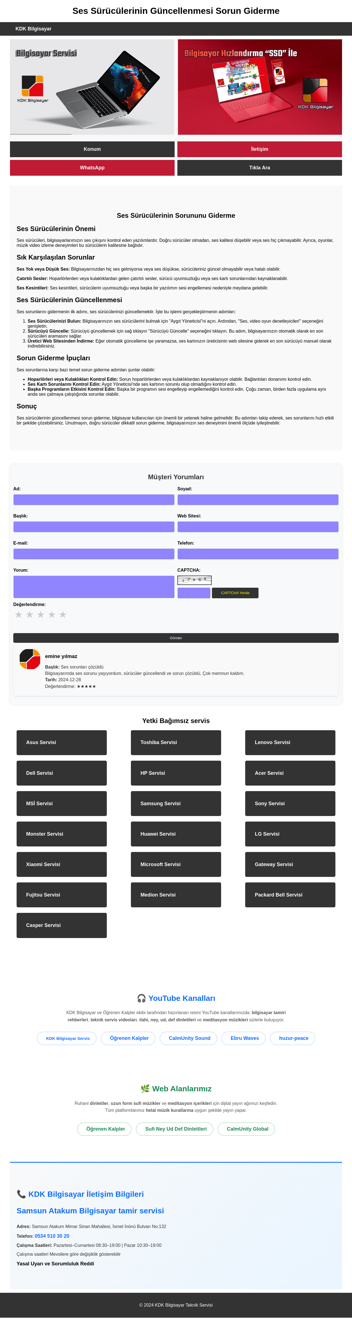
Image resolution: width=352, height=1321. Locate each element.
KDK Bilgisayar (33, 29)
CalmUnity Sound (190, 1041)
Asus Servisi (41, 745)
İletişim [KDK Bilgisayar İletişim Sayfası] (259, 149)
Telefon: (185, 543)
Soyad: (184, 488)
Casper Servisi (43, 928)
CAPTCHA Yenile (235, 593)
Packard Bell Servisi (278, 898)
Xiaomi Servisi (43, 868)
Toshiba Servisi (159, 745)
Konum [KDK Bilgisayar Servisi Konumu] (92, 149)
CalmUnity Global (247, 1132)
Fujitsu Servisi (43, 898)
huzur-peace (294, 1041)
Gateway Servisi (274, 868)
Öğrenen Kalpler (129, 1041)
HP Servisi (153, 776)
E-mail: (20, 543)
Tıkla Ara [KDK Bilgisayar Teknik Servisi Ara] (259, 167)
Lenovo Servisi (272, 745)
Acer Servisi (269, 776)
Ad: (17, 488)
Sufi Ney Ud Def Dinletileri (176, 1132)
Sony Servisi (270, 807)
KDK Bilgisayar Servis (68, 1041)
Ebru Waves (245, 1041)
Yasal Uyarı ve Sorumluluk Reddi (55, 1267)
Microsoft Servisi (161, 868)
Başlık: (20, 516)
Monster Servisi (44, 837)
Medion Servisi (158, 898)
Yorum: (21, 570)
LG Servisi (267, 837)
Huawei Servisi (158, 837)
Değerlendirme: (29, 607)
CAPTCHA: (189, 570)
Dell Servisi (39, 776)
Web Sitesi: (189, 516)
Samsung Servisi (161, 807)
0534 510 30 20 (52, 1239)
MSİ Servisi (39, 807)
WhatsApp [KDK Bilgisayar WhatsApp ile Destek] (92, 167)
